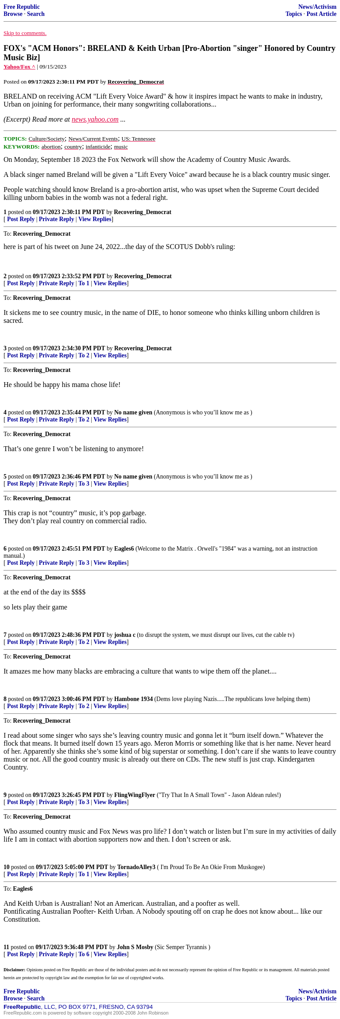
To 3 (83, 483)
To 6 (83, 954)
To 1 (83, 283)
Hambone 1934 (133, 699)
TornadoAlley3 (136, 867)
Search (36, 14)
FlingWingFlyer (134, 795)
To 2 (83, 355)
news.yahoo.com (95, 119)
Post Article (321, 14)
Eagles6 (124, 548)
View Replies (95, 219)
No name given (134, 412)
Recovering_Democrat (142, 212)
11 (6, 947)
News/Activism (317, 7)
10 (7, 867)
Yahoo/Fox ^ (19, 66)
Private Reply (56, 219)
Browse (13, 14)
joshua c (124, 635)
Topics (294, 14)
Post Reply (21, 219)
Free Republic (22, 7)
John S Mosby (135, 947)
